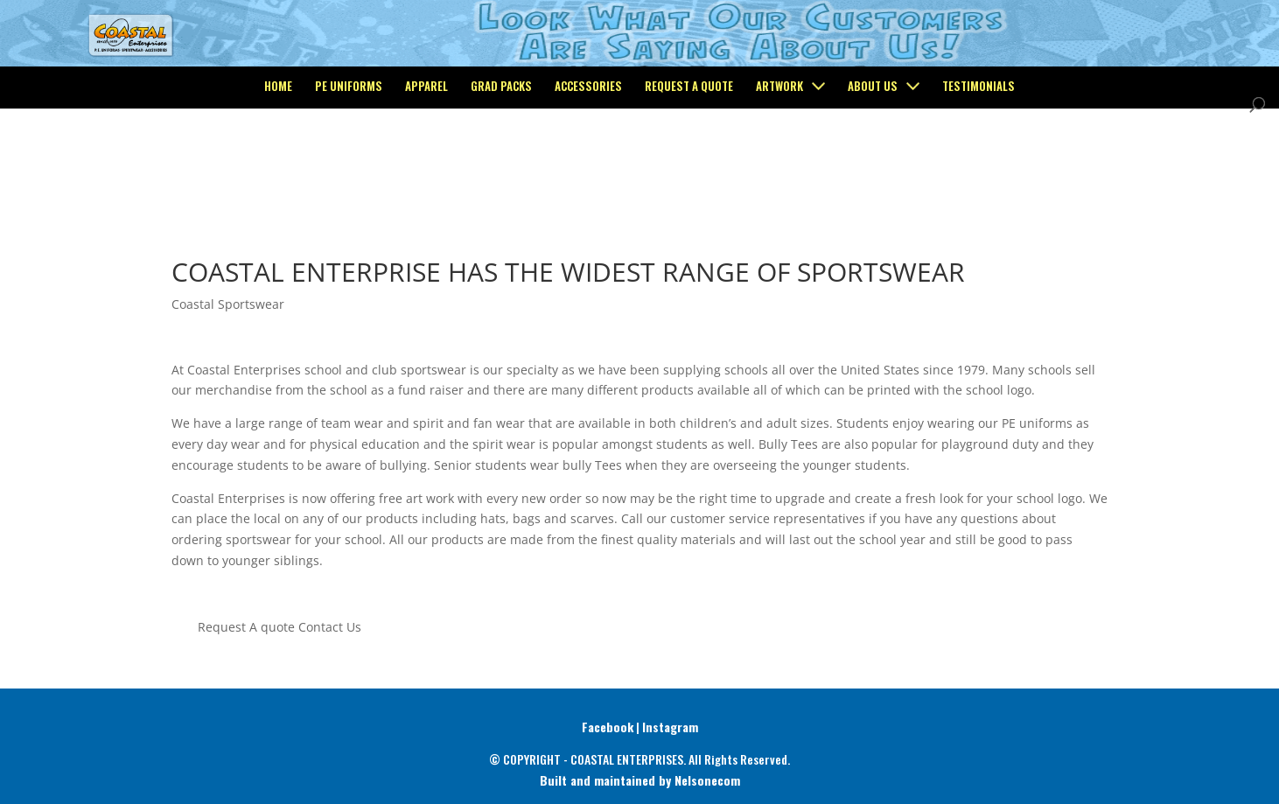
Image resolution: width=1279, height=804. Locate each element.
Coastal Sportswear (227, 304)
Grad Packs (501, 158)
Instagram (670, 726)
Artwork (779, 158)
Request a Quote (689, 158)
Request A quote (246, 627)
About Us (873, 158)
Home (278, 158)
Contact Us (329, 627)
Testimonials (978, 158)
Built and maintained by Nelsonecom (640, 780)
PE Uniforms (348, 158)
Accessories (588, 158)
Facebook (607, 726)
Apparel (426, 158)
